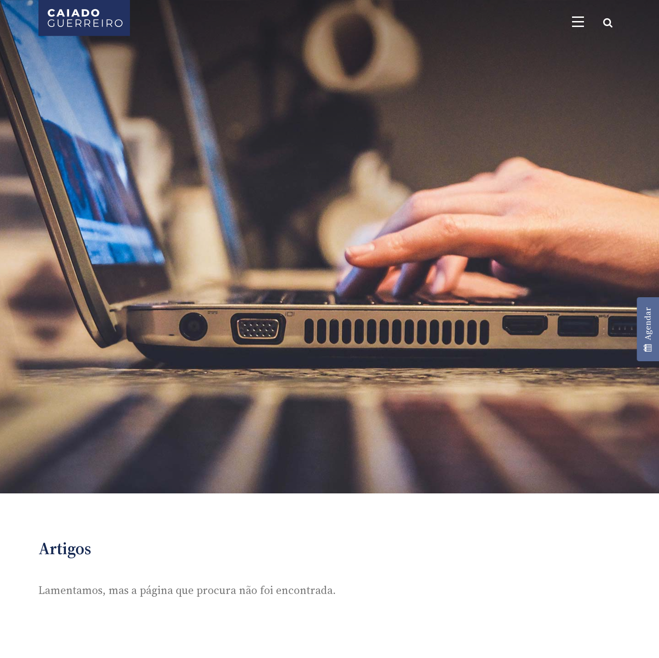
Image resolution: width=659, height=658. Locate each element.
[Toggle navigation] (578, 21)
